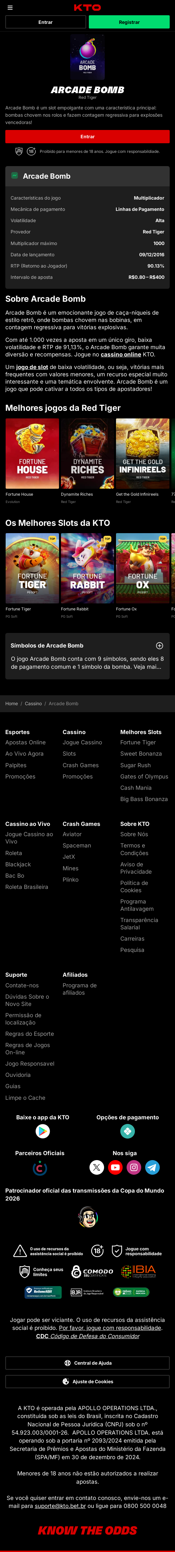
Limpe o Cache (25, 1097)
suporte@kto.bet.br (60, 1506)
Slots (69, 753)
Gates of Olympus (144, 776)
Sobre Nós (134, 834)
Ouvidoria (18, 1075)
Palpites (16, 765)
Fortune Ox (126, 608)
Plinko (71, 879)
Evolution (13, 502)
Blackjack (18, 864)
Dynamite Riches (77, 494)
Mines (71, 868)
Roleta (13, 853)
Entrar (45, 22)
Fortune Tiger (18, 608)
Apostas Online (25, 742)
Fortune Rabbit (74, 608)
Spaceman (77, 845)
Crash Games (81, 765)
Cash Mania (136, 787)
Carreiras (132, 938)
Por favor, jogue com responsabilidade (110, 1328)
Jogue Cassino (82, 742)
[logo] (87, 8)
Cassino (33, 703)
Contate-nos (22, 985)
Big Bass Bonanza (144, 799)
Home (11, 703)
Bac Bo (14, 875)
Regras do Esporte (29, 1033)
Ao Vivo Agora (24, 753)
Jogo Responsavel (29, 1063)
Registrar (129, 22)
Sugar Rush (135, 765)
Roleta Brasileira (26, 887)
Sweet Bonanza (141, 753)
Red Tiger (68, 502)
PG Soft (11, 616)
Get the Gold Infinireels (137, 494)
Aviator (72, 834)
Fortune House (19, 494)
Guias (13, 1086)
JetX (69, 856)
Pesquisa (132, 950)
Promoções (20, 776)
